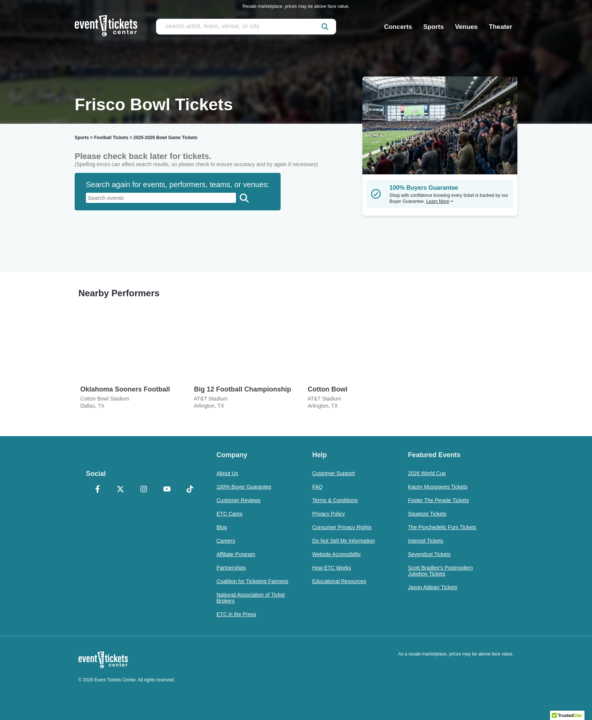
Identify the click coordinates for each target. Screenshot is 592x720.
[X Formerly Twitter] (120, 489)
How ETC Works (331, 568)
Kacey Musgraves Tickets (437, 487)
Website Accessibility (336, 554)
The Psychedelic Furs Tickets (442, 527)
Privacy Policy (328, 514)
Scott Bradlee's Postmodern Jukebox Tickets (440, 571)
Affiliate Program (235, 554)
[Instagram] (143, 489)
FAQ (317, 487)
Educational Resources (339, 581)
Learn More (439, 201)
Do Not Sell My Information (343, 541)
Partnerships (231, 568)
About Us (227, 473)
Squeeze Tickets (427, 514)
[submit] (324, 26)
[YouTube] (167, 489)
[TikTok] (189, 489)
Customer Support (333, 473)
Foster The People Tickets (438, 500)
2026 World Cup (427, 473)
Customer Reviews (238, 500)
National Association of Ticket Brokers (250, 598)
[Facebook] (97, 489)
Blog (221, 527)
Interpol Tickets (425, 541)
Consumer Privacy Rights (341, 527)
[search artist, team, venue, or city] (246, 26)
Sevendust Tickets (429, 554)
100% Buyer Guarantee (243, 487)
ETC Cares (229, 514)
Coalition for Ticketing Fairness (252, 581)
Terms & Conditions (335, 500)
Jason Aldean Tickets (432, 587)
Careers (225, 541)
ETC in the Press (236, 614)
